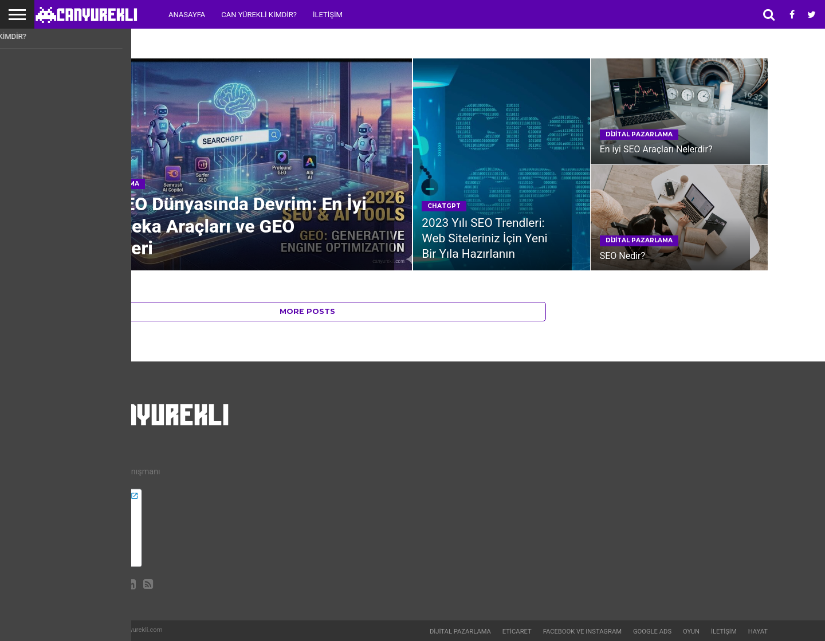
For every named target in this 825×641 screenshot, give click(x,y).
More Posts (307, 311)
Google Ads (652, 631)
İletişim (328, 14)
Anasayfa (186, 14)
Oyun (691, 631)
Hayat (758, 631)
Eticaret (517, 631)
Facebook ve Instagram (582, 631)
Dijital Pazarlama (460, 631)
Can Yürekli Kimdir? (259, 14)
